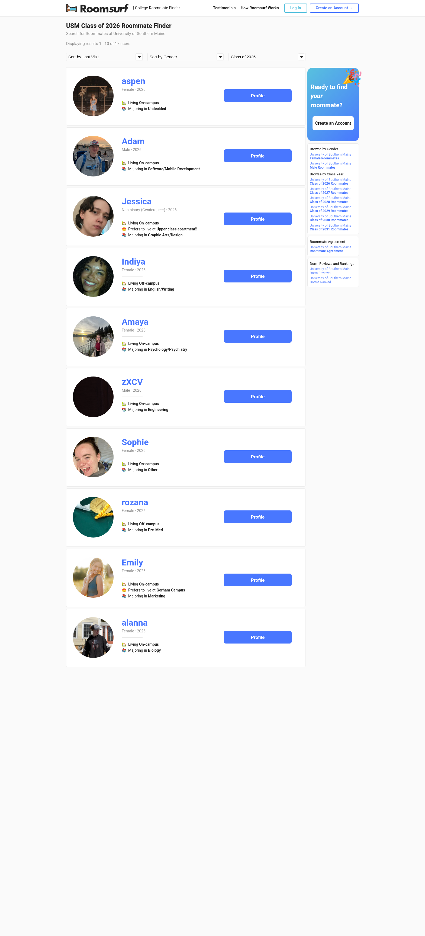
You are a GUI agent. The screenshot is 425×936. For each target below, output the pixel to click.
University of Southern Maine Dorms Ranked (330, 280)
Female (128, 89)
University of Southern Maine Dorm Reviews (330, 271)
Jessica (137, 201)
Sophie (135, 442)
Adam (133, 141)
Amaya (135, 322)
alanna (135, 622)
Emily (132, 562)
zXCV (132, 382)
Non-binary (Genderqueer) (143, 210)
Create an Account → (334, 8)
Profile (258, 95)
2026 (141, 89)
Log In (295, 8)
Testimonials (224, 8)
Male (126, 149)
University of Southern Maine (330, 156)
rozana (135, 502)
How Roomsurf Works (260, 8)
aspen (133, 81)
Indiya (133, 261)
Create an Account (333, 123)
